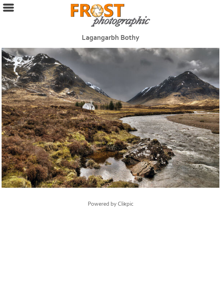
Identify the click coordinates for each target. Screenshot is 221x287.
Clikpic (126, 204)
